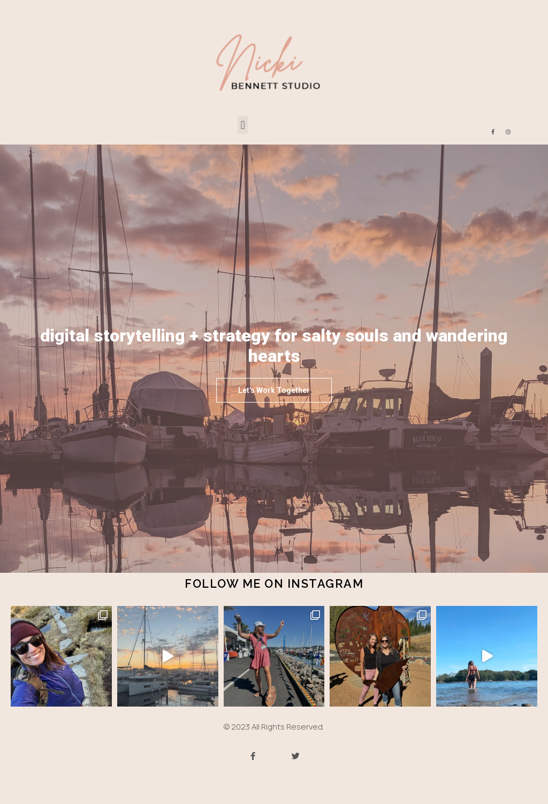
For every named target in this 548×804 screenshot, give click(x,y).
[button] (243, 125)
